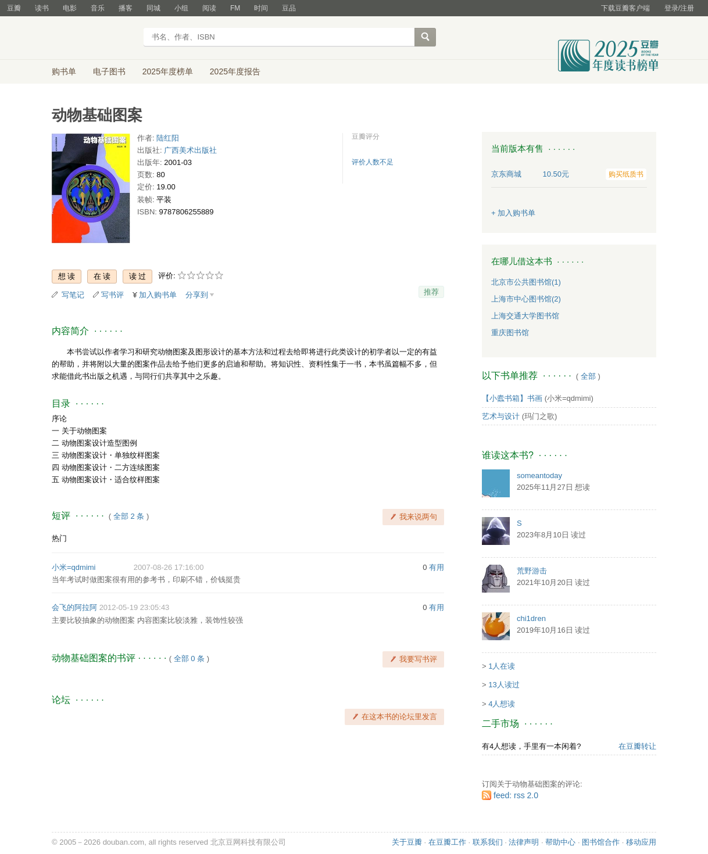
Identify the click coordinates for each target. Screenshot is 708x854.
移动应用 (641, 842)
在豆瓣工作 (447, 842)
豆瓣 (14, 8)
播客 (126, 8)
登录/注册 (679, 8)
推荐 (431, 292)
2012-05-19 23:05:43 (134, 607)
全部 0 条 (189, 658)
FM (235, 8)
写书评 (112, 294)
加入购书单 (158, 294)
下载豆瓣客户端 (625, 8)
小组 (181, 8)
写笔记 (73, 294)
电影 (70, 8)
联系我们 (488, 842)
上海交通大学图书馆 (525, 315)
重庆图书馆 (510, 332)
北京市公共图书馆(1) (526, 282)
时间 (261, 8)
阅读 (209, 8)
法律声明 (524, 842)
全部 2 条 (128, 516)
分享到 (196, 294)
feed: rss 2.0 (516, 795)
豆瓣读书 (94, 38)
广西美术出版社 (190, 150)
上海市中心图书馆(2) (526, 299)
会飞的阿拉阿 (74, 607)
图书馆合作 (601, 842)
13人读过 (503, 684)
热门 (59, 538)
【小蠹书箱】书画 (512, 398)
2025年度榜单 (167, 71)
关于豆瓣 (407, 842)
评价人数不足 (373, 162)
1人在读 (501, 666)
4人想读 (501, 703)
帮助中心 (560, 842)
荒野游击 (532, 570)
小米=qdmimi (74, 567)
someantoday (539, 475)
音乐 (98, 8)
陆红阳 (167, 138)
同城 (153, 8)
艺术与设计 (501, 416)
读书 (42, 8)
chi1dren (531, 618)
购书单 (64, 71)
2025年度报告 (235, 71)
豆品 (289, 8)
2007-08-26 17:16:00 (169, 567)
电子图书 (109, 71)
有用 (436, 567)
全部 (588, 376)
